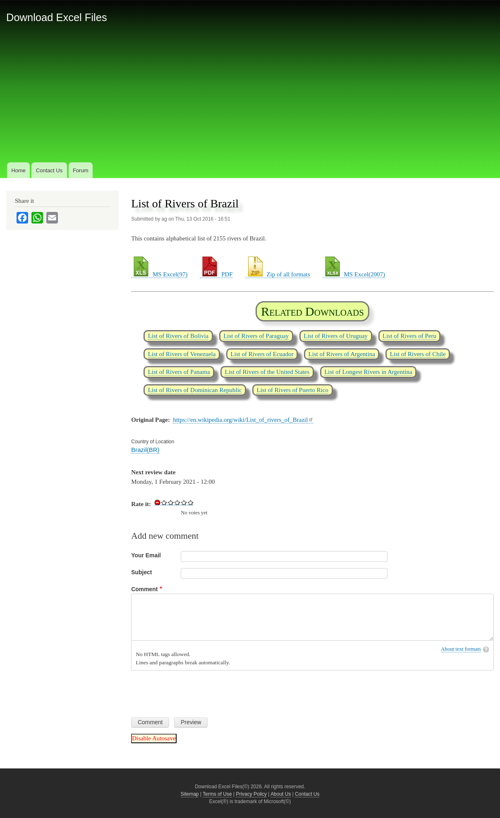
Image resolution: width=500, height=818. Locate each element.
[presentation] (194, 691)
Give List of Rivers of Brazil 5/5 (190, 502)
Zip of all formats (277, 274)
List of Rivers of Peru (409, 336)
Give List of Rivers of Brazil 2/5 (170, 502)
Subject (141, 572)
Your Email (146, 555)
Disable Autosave (153, 738)
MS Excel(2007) (354, 274)
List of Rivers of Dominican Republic (195, 390)
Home (18, 170)
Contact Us (49, 170)
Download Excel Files (56, 17)
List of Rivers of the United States (267, 372)
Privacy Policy (251, 794)
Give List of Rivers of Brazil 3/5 (177, 502)
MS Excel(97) (159, 274)
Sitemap (190, 794)
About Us (280, 794)
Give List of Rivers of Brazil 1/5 (164, 502)
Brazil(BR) (145, 449)
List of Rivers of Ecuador (261, 354)
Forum (81, 170)
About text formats (461, 649)
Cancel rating (157, 502)
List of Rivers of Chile (418, 354)
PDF (216, 274)
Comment (144, 589)
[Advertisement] (250, 99)
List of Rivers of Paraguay (256, 336)
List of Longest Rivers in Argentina (368, 372)
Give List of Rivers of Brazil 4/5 (184, 502)
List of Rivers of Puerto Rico (292, 390)
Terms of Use (217, 794)
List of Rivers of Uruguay (336, 336)
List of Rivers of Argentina (342, 354)
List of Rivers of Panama (179, 372)
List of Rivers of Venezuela (182, 354)
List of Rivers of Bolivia (178, 336)
